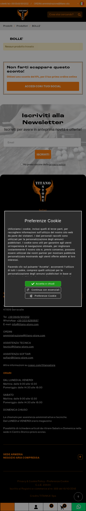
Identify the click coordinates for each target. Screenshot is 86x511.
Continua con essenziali (43, 289)
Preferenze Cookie (43, 295)
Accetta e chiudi (43, 283)
